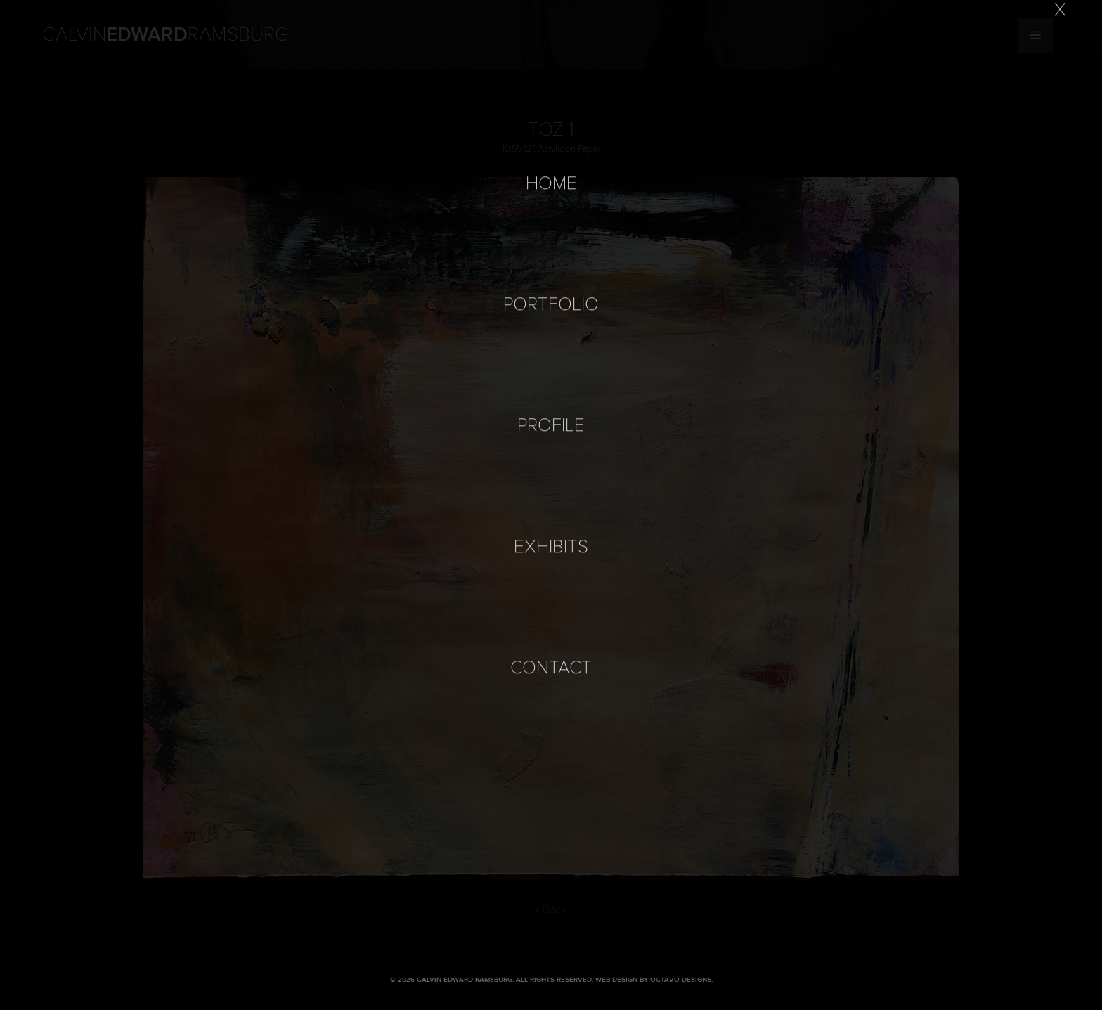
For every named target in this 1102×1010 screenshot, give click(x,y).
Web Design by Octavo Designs (653, 980)
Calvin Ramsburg (165, 35)
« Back (551, 909)
